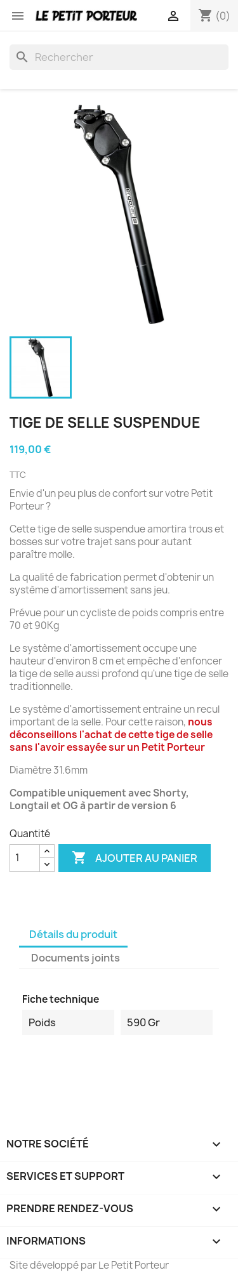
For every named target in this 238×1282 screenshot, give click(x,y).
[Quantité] (25, 858)
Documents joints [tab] (75, 958)
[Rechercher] (119, 57)
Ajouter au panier (134, 858)
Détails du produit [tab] (73, 934)
